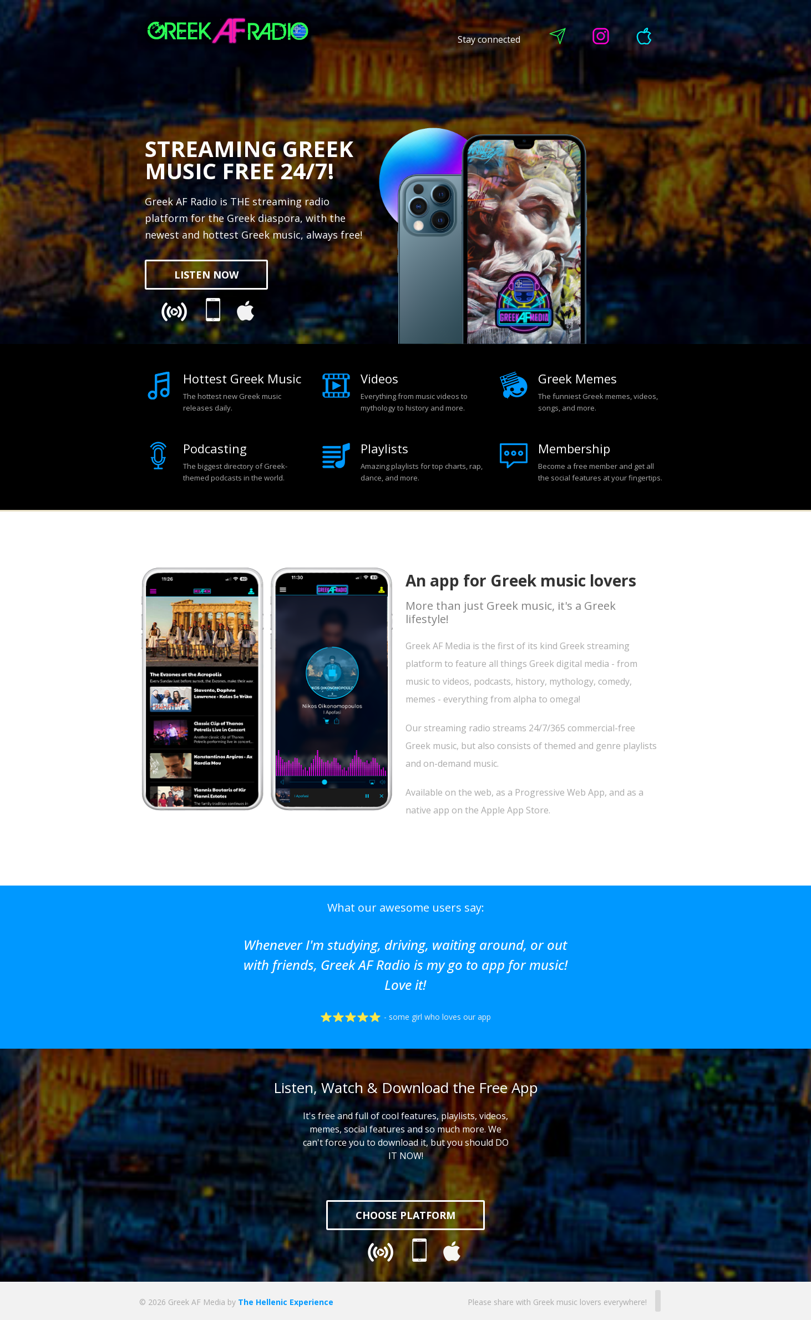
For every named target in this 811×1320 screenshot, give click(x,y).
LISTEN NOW (206, 274)
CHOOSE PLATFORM (405, 1215)
